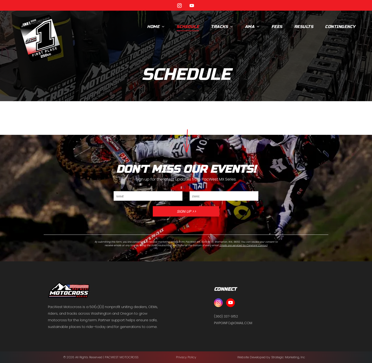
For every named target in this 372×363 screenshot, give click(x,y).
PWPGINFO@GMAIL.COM (233, 323)
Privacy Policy (186, 357)
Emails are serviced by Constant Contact (243, 245)
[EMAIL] (224, 196)
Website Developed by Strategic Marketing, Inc (271, 357)
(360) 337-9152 (226, 316)
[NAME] (148, 196)
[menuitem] (156, 27)
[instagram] (179, 6)
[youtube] (192, 6)
